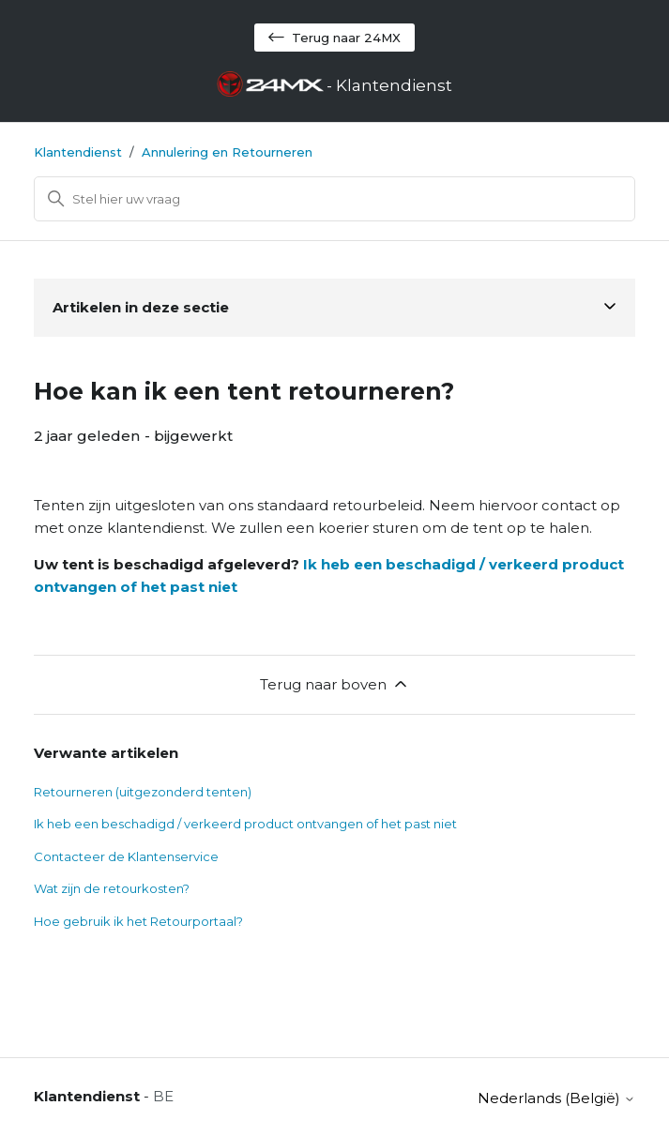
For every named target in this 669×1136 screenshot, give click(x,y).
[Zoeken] (335, 198)
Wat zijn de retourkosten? (112, 888)
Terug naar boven (335, 683)
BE (163, 1096)
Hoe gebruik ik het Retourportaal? (138, 921)
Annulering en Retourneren (227, 151)
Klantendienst (78, 151)
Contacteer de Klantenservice (126, 856)
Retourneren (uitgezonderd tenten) (142, 791)
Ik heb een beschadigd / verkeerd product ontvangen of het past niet (245, 823)
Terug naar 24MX (334, 37)
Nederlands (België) (556, 1098)
